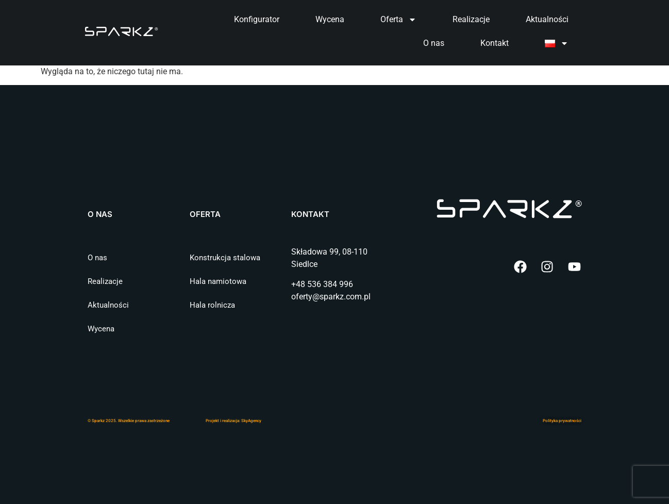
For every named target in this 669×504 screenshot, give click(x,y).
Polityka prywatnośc (561, 420)
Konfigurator (256, 19)
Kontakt (494, 43)
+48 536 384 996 (322, 284)
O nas (433, 43)
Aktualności (547, 19)
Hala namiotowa (218, 281)
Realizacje (471, 19)
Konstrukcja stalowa (225, 257)
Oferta (398, 19)
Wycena (329, 19)
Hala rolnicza (212, 305)
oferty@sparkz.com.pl (331, 296)
